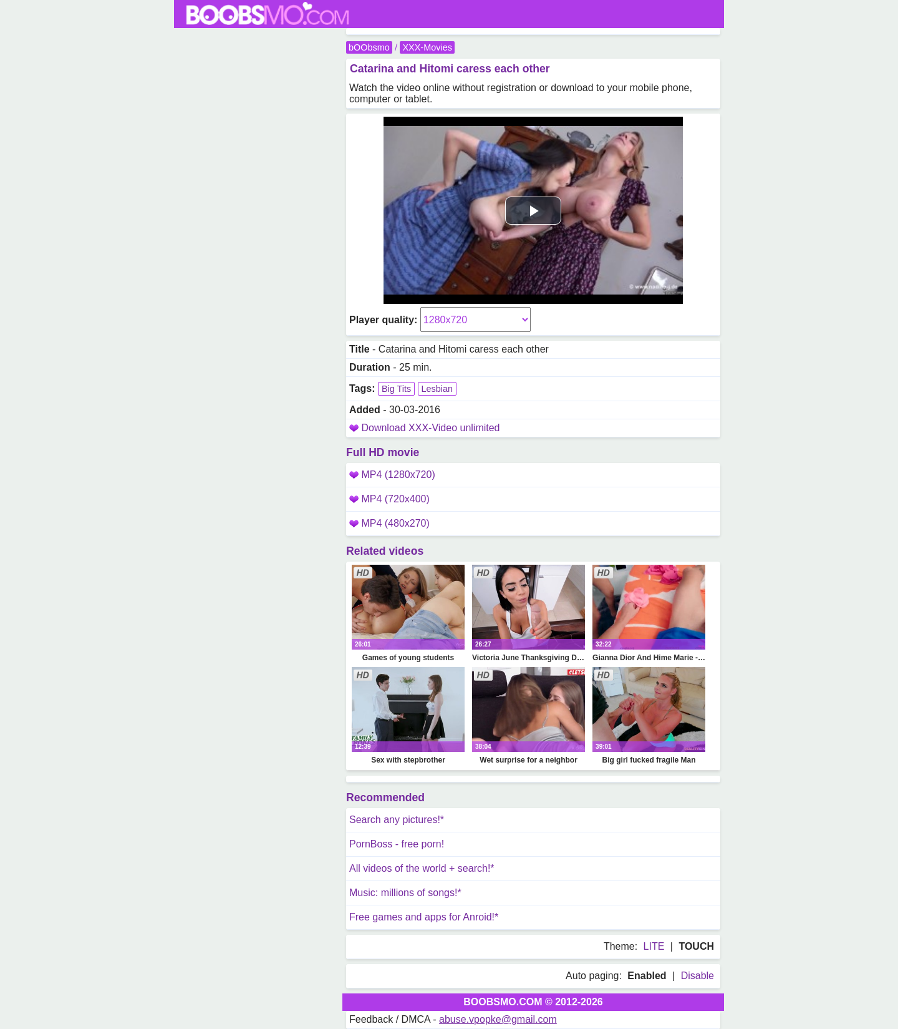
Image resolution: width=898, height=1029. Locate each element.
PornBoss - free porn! (396, 844)
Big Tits (396, 389)
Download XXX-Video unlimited (430, 427)
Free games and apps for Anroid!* (423, 917)
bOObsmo (369, 47)
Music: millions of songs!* (405, 892)
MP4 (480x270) (389, 523)
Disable (697, 975)
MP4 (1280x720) (392, 474)
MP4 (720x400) (389, 499)
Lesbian (437, 389)
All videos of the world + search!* (422, 868)
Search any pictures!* (396, 819)
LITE (654, 946)
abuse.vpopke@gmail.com (498, 1019)
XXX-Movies (426, 47)
